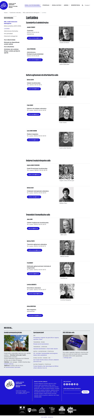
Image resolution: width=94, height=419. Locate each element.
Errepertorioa (75, 5)
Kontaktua (50, 417)
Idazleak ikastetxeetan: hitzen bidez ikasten (45, 348)
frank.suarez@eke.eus (33, 114)
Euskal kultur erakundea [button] (32, 5)
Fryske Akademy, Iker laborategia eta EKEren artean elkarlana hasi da (45, 367)
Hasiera (6, 12)
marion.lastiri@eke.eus (33, 88)
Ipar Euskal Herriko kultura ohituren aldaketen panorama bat (46, 360)
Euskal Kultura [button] (56, 5)
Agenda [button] (66, 5)
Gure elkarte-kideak (9, 39)
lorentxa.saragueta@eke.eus (35, 293)
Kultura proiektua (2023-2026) (12, 26)
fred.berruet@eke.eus (33, 273)
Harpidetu (85, 391)
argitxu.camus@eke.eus (34, 174)
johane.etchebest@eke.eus (34, 38)
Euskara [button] (87, 5)
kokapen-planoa (8, 363)
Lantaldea (7, 28)
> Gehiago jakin (67, 357)
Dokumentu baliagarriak (10, 36)
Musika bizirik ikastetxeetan (41, 344)
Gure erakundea (8, 18)
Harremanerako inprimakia (12, 367)
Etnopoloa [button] (46, 5)
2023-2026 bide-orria (68, 332)
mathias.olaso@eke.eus (34, 196)
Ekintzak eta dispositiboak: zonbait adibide (12, 43)
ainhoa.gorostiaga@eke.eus (34, 315)
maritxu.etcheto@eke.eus (34, 250)
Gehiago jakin (38, 396)
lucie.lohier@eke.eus (33, 139)
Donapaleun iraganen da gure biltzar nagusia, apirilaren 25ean (46, 338)
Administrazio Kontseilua (11, 31)
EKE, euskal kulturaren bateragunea (31, 12)
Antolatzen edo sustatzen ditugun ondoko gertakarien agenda (12, 51)
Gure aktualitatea (9, 46)
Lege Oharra (44, 417)
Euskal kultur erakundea (15, 12)
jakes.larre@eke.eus (33, 228)
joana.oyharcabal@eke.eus (34, 59)
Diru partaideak (8, 33)
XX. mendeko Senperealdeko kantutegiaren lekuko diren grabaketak (45, 354)
